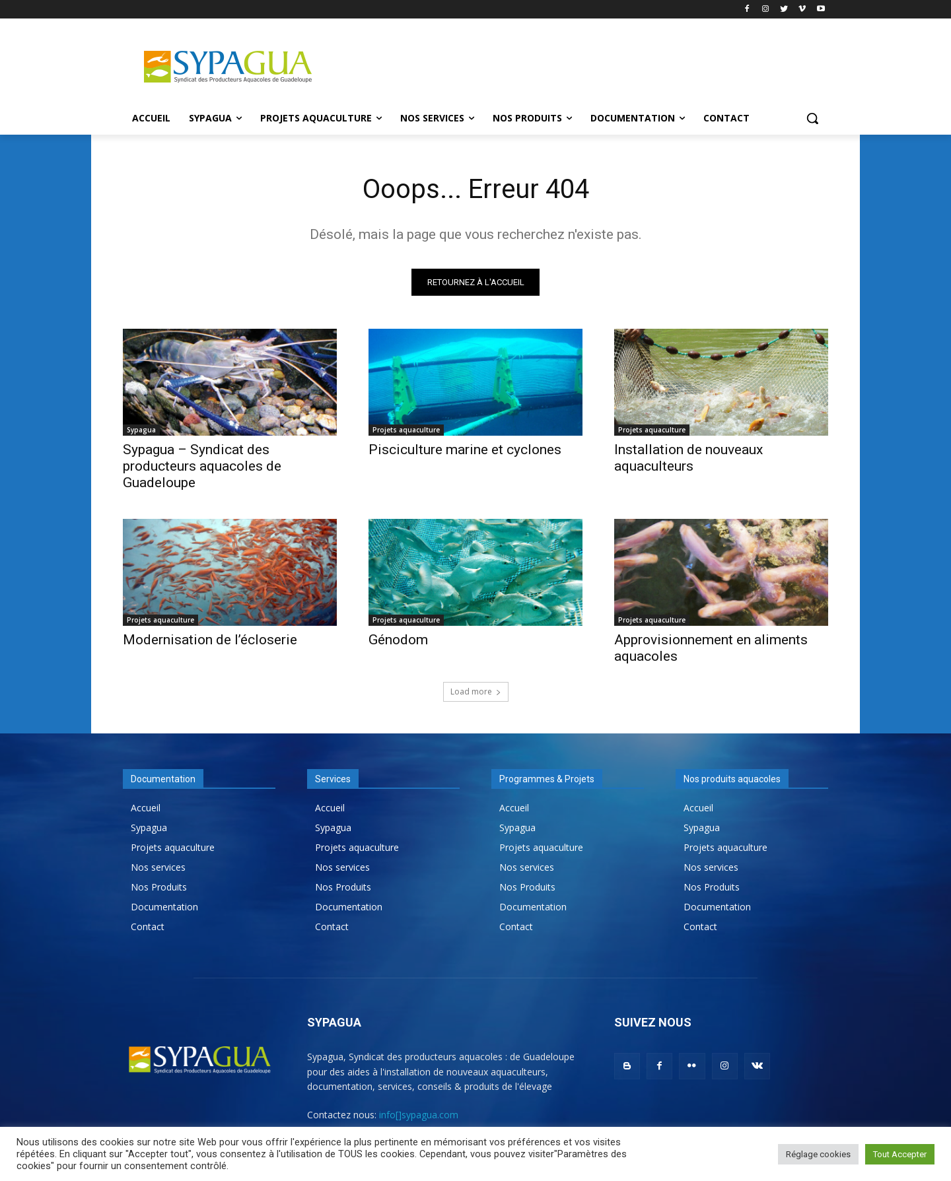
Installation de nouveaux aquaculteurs (688, 458)
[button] (812, 118)
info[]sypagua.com (418, 1114)
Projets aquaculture (406, 429)
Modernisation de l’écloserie (210, 640)
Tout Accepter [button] (900, 1154)
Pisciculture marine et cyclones (465, 449)
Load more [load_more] (475, 691)
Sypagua (141, 429)
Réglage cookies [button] (818, 1154)
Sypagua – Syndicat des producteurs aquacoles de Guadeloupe (202, 466)
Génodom (398, 640)
